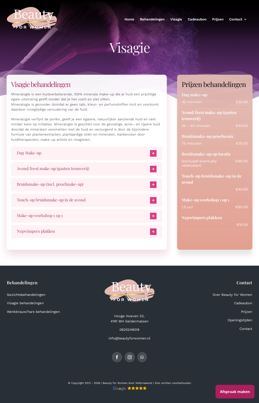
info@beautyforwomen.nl (129, 338)
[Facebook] (117, 357)
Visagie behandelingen (25, 303)
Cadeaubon (243, 303)
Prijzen (246, 312)
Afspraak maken (235, 391)
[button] (86, 153)
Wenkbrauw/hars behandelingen (33, 312)
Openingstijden (240, 320)
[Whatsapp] (142, 357)
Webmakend (143, 383)
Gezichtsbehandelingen (26, 295)
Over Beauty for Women (232, 295)
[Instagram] (130, 357)
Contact (245, 329)
